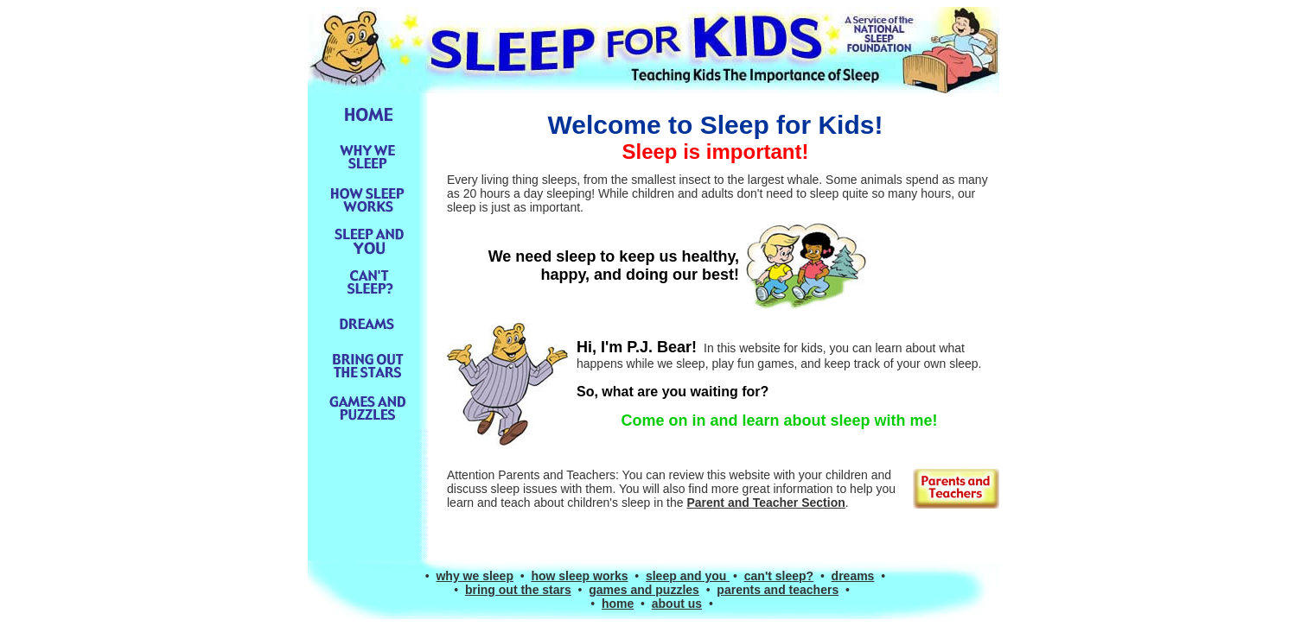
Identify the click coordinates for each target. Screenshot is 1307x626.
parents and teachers (777, 590)
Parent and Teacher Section (765, 502)
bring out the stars (518, 590)
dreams (853, 576)
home (618, 603)
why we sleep (474, 576)
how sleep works (579, 576)
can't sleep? (778, 576)
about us (677, 603)
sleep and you (688, 576)
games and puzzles (644, 590)
